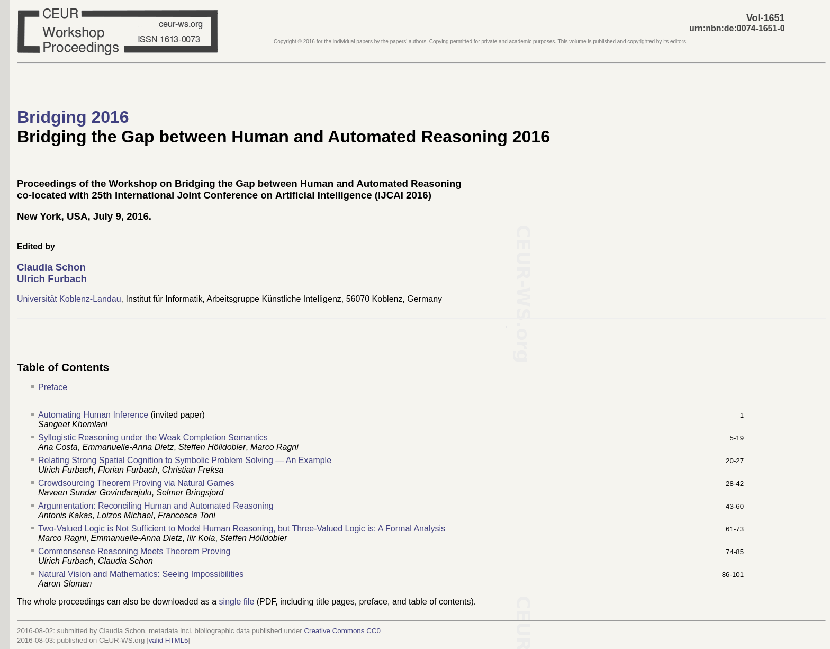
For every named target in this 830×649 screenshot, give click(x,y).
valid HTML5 (168, 640)
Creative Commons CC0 (342, 631)
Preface (52, 387)
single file (237, 601)
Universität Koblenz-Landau (69, 298)
